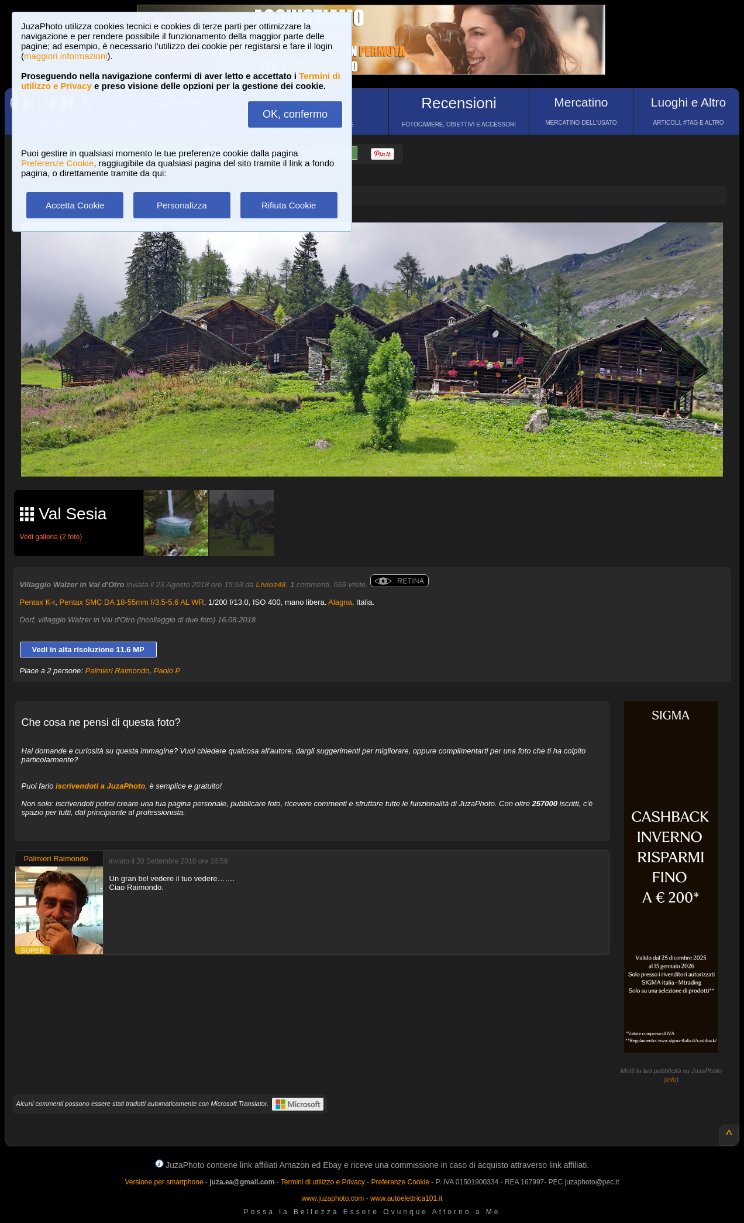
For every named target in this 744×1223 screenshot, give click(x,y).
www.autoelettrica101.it (406, 1198)
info (671, 1079)
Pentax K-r (38, 602)
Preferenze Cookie (57, 163)
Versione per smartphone (164, 1182)
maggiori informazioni (66, 56)
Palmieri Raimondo (117, 670)
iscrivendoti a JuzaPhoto (100, 786)
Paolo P (167, 670)
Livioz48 (270, 584)
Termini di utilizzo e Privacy (323, 1182)
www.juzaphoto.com (333, 1198)
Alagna (340, 602)
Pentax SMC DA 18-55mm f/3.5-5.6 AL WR (132, 602)
